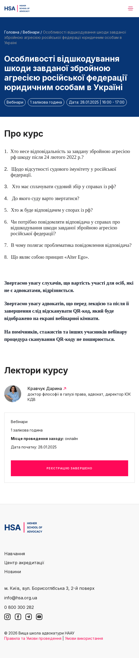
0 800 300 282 (19, 607)
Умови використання (84, 638)
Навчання (14, 553)
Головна (11, 32)
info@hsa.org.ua (20, 597)
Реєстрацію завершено (69, 468)
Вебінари (31, 32)
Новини (12, 571)
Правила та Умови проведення (32, 638)
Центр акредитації (24, 562)
